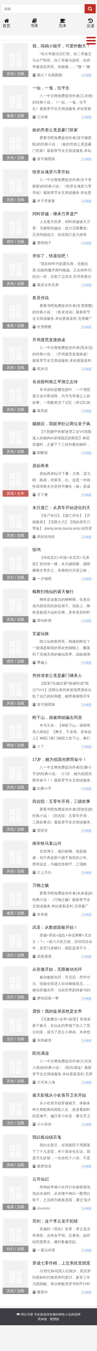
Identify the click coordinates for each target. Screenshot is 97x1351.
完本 (62, 23)
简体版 (42, 1319)
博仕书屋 (27, 1314)
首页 (6, 23)
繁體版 (54, 1319)
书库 (34, 23)
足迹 (90, 23)
